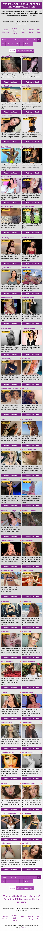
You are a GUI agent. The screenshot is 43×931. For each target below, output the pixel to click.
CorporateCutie (28, 207)
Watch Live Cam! (10, 82)
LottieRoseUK (27, 692)
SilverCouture (27, 570)
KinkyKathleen (27, 813)
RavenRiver (26, 177)
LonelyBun (26, 479)
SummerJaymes (7, 570)
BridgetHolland (28, 147)
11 (3, 44)
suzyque (4, 783)
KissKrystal (26, 631)
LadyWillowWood (7, 540)
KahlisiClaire (27, 420)
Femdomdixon (6, 722)
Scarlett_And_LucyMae (10, 389)
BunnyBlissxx (6, 450)
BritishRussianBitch (8, 813)
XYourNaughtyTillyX (8, 511)
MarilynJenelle (6, 116)
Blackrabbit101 (6, 601)
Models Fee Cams (14, 31)
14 (17, 44)
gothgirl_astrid (6, 479)
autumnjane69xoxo (8, 298)
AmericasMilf (6, 177)
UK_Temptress (6, 86)
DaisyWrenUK (27, 540)
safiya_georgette (28, 661)
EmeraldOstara (28, 298)
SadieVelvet (26, 601)
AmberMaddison (28, 329)
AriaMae (4, 692)
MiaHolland (26, 843)
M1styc (25, 389)
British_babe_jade (29, 450)
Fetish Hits (24, 927)
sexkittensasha (28, 116)
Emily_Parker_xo (28, 238)
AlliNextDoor (6, 329)
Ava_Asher (26, 86)
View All (5, 40)
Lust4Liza (26, 268)
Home (12, 51)
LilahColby (5, 238)
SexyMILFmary (6, 147)
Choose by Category (25, 51)
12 (8, 44)
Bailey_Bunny (6, 843)
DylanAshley (6, 268)
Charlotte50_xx (6, 359)
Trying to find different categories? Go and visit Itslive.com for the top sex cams (21, 899)
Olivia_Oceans (27, 752)
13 (12, 44)
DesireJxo (26, 359)
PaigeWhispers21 (29, 783)
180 (26, 44)
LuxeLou (4, 420)
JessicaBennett (7, 661)
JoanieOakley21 (7, 207)
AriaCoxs (25, 56)
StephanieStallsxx (8, 752)
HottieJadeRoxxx (7, 56)
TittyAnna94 (27, 722)
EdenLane (5, 631)
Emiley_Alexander (29, 511)
